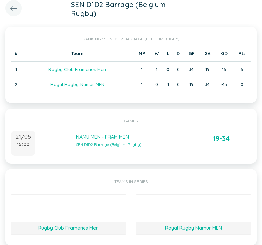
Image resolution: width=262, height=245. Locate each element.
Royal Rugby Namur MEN (77, 84)
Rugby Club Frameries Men (77, 69)
